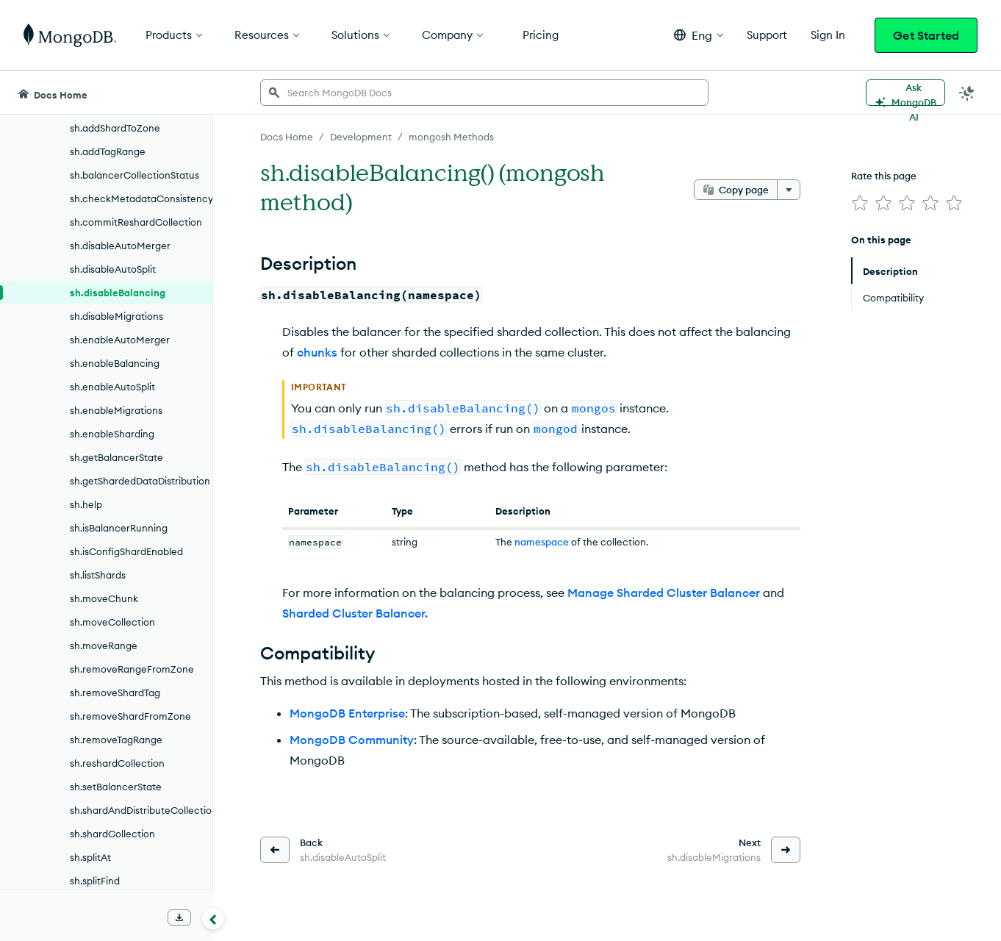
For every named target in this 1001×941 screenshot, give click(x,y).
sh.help (86, 504)
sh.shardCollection (112, 834)
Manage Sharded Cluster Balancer (663, 592)
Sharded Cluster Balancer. (355, 613)
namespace (541, 542)
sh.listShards (98, 575)
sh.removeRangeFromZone (132, 669)
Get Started (926, 35)
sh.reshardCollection (117, 763)
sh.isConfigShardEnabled (126, 551)
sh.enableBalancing (114, 363)
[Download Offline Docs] (179, 917)
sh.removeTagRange (116, 739)
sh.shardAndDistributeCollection (141, 810)
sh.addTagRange (108, 151)
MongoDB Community (352, 739)
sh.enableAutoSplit (112, 387)
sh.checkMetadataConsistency (141, 198)
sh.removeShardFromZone (130, 716)
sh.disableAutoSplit (113, 269)
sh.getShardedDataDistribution (140, 481)
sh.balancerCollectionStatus (134, 175)
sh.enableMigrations (116, 410)
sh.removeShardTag (115, 692)
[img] (860, 203)
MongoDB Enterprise (347, 713)
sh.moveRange (103, 645)
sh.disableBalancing (117, 292)
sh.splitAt (90, 857)
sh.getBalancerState (116, 457)
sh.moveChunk (104, 598)
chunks (317, 352)
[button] (698, 35)
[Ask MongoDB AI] (905, 92)
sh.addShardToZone (115, 128)
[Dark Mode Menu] (967, 92)
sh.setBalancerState (116, 786)
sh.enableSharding (112, 434)
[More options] (788, 189)
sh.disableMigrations (116, 316)
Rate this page (883, 176)
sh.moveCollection (112, 622)
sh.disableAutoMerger (120, 245)
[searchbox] (484, 92)
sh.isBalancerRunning (119, 528)
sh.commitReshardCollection (136, 222)
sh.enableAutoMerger (120, 340)
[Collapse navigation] (213, 918)
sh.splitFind (95, 881)
